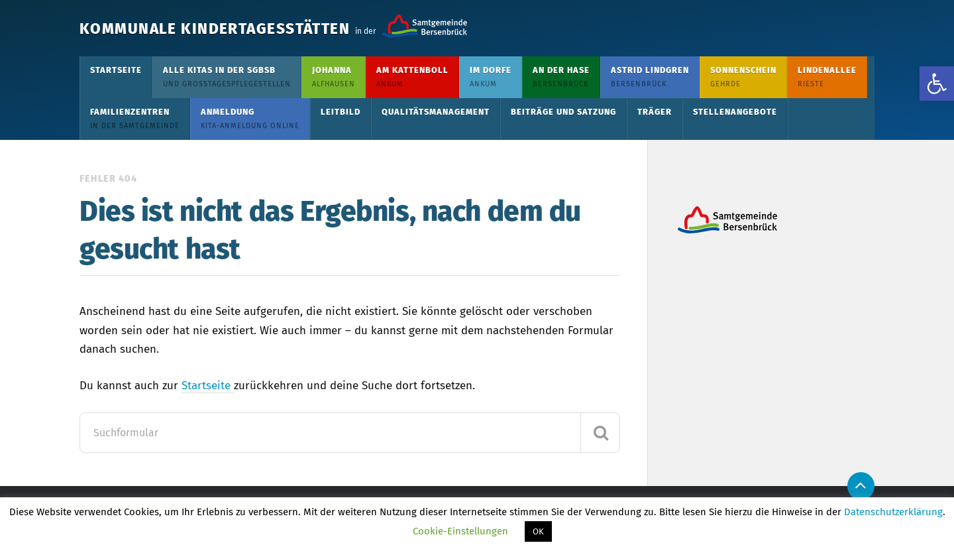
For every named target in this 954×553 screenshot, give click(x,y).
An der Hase (561, 76)
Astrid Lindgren (650, 76)
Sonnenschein (743, 76)
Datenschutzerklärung (893, 512)
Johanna (333, 76)
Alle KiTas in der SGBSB (227, 76)
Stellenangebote (735, 112)
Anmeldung (250, 118)
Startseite (116, 70)
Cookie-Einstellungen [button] (460, 531)
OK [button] (538, 531)
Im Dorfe (490, 76)
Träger (654, 112)
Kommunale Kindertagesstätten (253, 28)
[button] (937, 83)
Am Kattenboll (412, 76)
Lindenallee (827, 76)
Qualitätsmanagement (436, 112)
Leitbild (340, 112)
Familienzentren (135, 118)
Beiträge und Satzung (563, 112)
